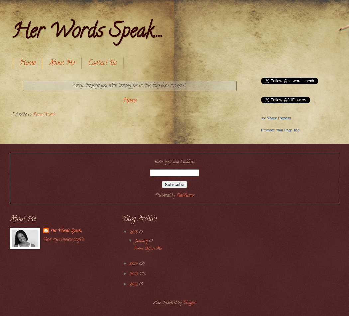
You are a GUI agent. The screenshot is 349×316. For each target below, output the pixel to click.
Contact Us (102, 63)
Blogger (189, 303)
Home (27, 63)
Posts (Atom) (44, 114)
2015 (134, 232)
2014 (134, 264)
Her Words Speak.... (87, 33)
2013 (134, 274)
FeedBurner (185, 195)
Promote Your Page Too (280, 130)
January (142, 241)
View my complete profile (63, 239)
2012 (134, 284)
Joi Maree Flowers (276, 118)
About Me (62, 63)
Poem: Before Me (148, 249)
